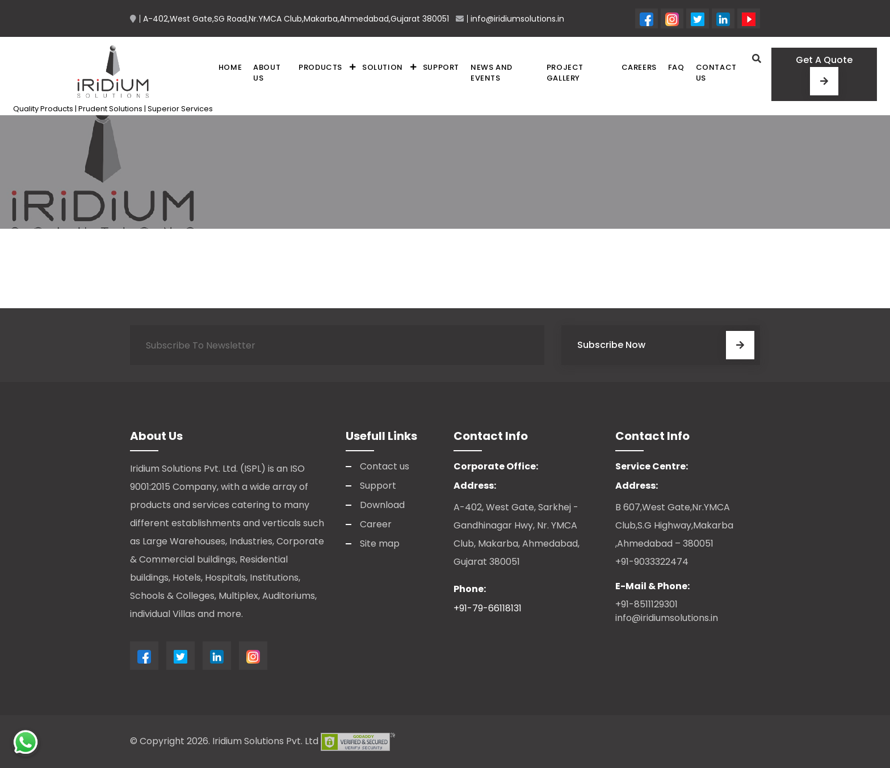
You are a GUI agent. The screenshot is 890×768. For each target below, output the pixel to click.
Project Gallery (565, 73)
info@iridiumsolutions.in (666, 617)
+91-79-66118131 (488, 608)
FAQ (676, 67)
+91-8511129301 (646, 604)
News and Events (492, 73)
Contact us (716, 73)
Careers (639, 67)
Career (376, 524)
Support (441, 67)
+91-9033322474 (652, 561)
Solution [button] (382, 67)
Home (230, 67)
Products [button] (320, 67)
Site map (380, 543)
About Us (266, 73)
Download (382, 504)
